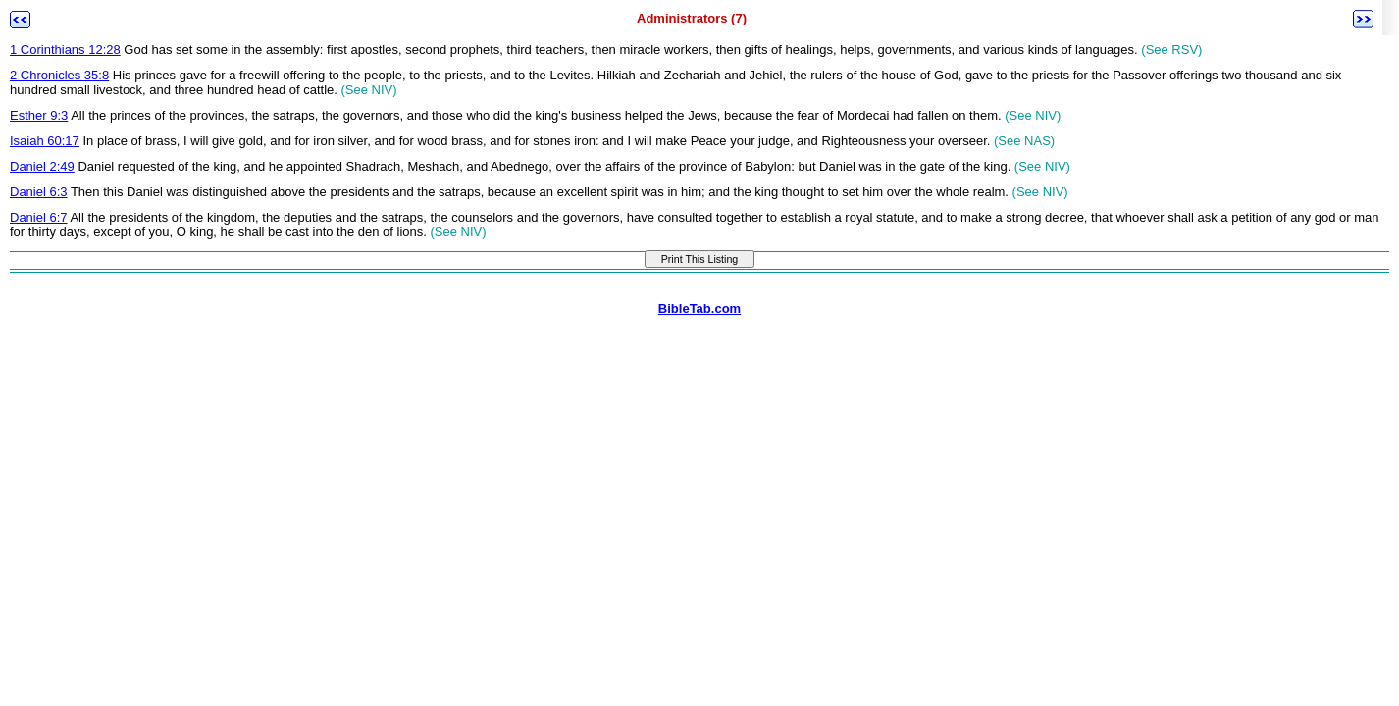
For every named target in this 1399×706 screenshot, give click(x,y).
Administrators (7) (692, 18)
